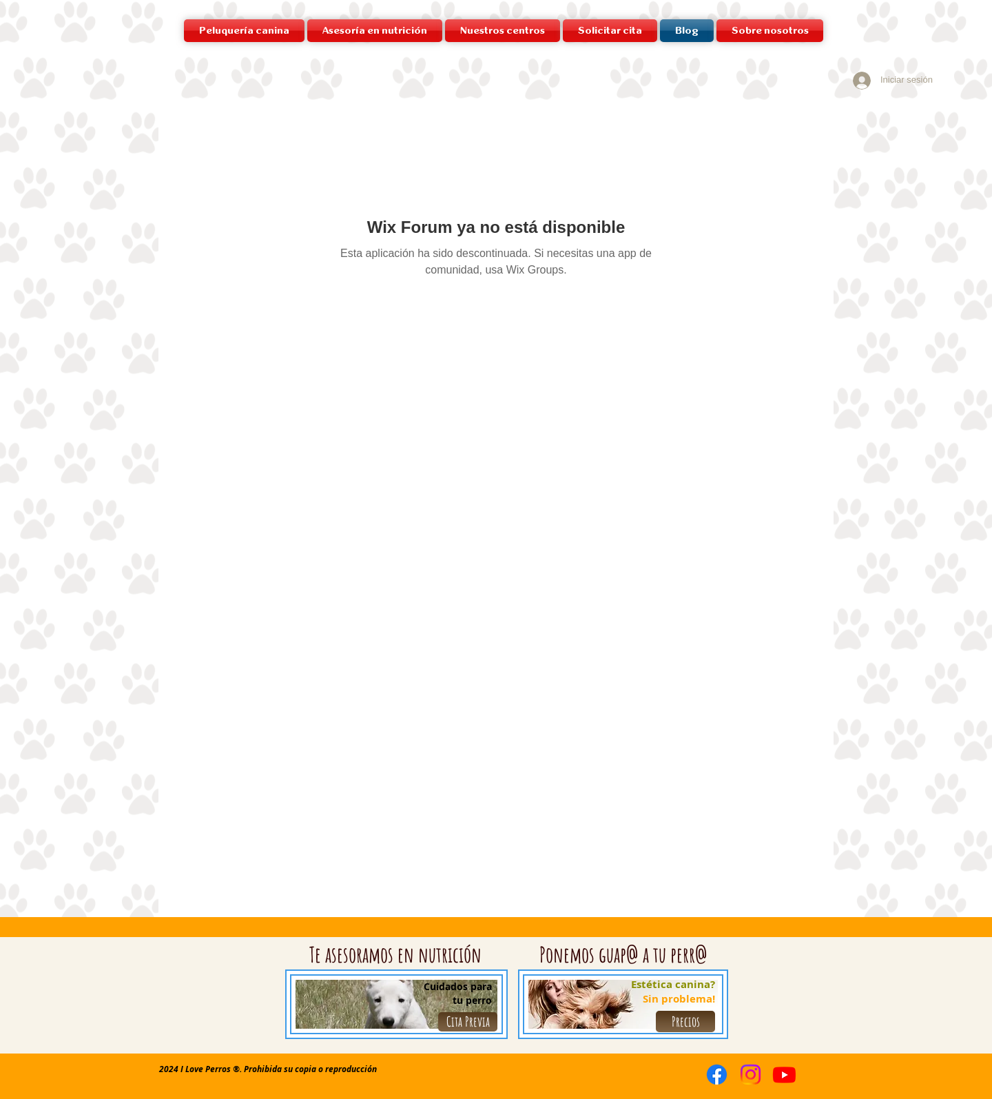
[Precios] (685, 1021)
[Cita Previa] (467, 1021)
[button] (502, 30)
